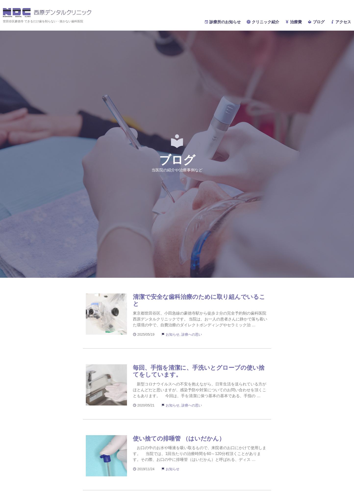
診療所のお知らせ (222, 22)
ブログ (316, 22)
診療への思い (191, 334)
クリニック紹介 (263, 22)
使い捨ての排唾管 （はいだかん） (179, 438)
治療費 (293, 22)
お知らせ (172, 334)
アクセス (340, 22)
